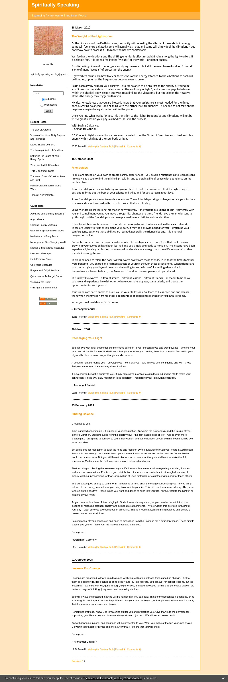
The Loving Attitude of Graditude (47, 150)
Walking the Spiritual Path (44, 287)
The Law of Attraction (41, 130)
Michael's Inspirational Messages (47, 248)
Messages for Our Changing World (48, 242)
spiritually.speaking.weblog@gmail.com (51, 74)
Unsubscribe (49, 105)
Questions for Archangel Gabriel (47, 276)
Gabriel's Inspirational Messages (47, 230)
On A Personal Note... (42, 259)
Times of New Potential (42, 195)
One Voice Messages (41, 265)
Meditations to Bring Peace (44, 236)
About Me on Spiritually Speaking (48, 213)
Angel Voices (37, 219)
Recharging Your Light (87, 338)
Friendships (80, 167)
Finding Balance (83, 414)
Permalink (120, 146)
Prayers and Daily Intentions (45, 270)
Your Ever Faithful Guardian (45, 165)
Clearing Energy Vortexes (44, 225)
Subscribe (49, 99)
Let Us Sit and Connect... (43, 144)
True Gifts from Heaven (43, 171)
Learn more (149, 678)
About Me (48, 64)
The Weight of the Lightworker (92, 36)
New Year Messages (41, 253)
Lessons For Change (86, 568)
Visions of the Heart (41, 282)
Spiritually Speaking (55, 5)
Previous (76, 661)
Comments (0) (134, 146)
